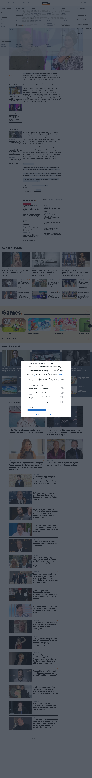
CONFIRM (36, 410)
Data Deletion (38, 414)
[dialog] (46, 389)
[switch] (62, 388)
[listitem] (46, 385)
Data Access (45, 414)
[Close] (68, 363)
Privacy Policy (53, 414)
